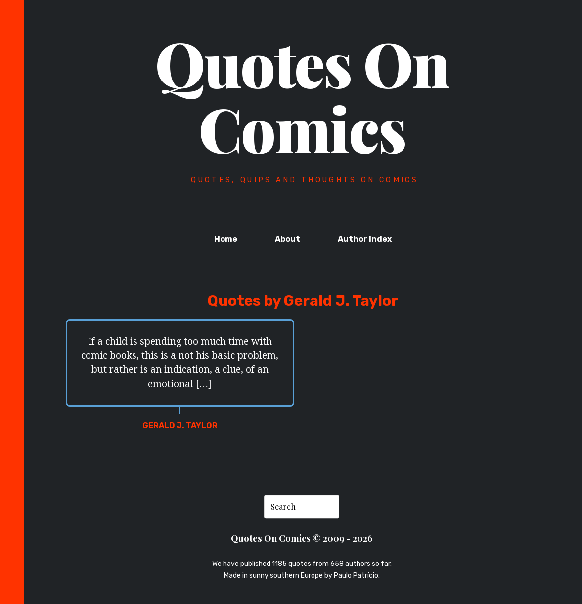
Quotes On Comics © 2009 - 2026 (301, 538)
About (287, 238)
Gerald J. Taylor (180, 425)
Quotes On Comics (302, 95)
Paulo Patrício (356, 575)
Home (225, 238)
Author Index (365, 238)
